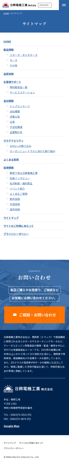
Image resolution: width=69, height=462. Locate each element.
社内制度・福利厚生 (21, 183)
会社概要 (15, 111)
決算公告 (15, 116)
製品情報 (9, 49)
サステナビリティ (14, 140)
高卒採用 (15, 209)
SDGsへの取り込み (20, 146)
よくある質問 (11, 159)
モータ (13, 60)
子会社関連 (16, 127)
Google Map (11, 426)
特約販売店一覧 (18, 87)
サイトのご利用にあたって (19, 226)
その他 (13, 65)
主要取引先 (16, 132)
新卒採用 (15, 199)
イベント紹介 (17, 188)
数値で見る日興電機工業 (24, 173)
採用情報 (9, 167)
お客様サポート (12, 82)
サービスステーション (22, 92)
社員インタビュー (20, 178)
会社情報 (9, 101)
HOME (6, 13)
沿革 (12, 122)
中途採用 (15, 204)
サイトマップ (11, 218)
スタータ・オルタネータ (24, 55)
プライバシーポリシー (16, 234)
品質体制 (9, 74)
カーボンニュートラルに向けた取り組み (32, 151)
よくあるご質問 (18, 194)
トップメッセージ (20, 106)
